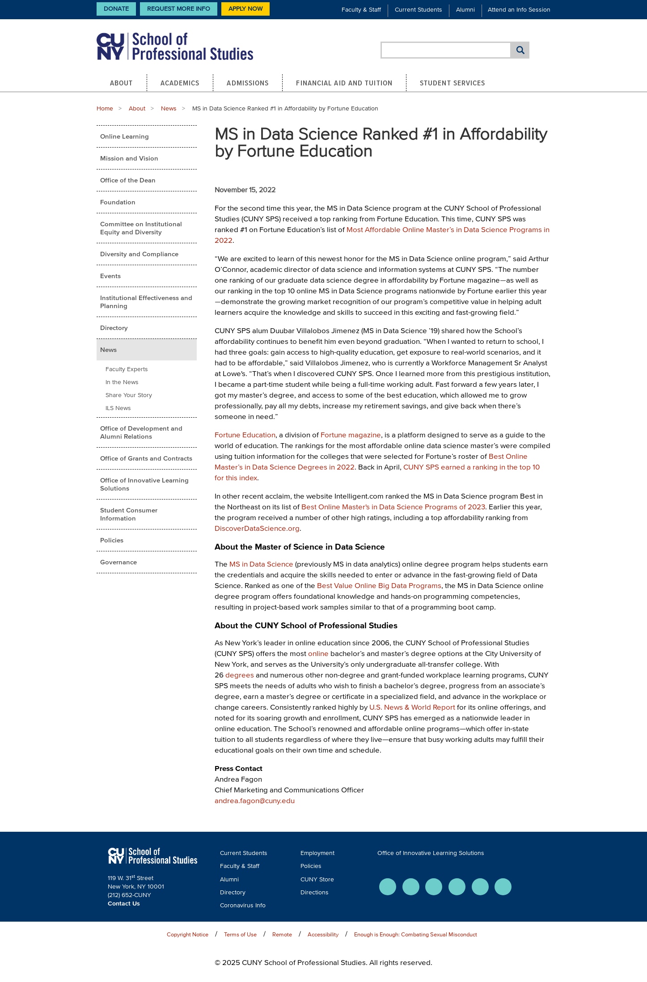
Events (110, 275)
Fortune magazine (351, 434)
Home (105, 108)
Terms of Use (240, 934)
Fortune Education (245, 434)
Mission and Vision (129, 158)
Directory (114, 327)
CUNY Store (317, 879)
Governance (118, 562)
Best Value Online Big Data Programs (379, 585)
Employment (317, 853)
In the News (122, 382)
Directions (314, 892)
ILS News (118, 408)
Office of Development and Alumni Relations (141, 432)
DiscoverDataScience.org (257, 528)
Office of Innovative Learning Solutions (144, 484)
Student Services (453, 83)
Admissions (248, 83)
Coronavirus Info (243, 905)
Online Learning (124, 136)
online (318, 653)
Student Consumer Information (128, 514)
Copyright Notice (187, 934)
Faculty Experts (127, 369)
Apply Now (245, 8)
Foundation (117, 202)
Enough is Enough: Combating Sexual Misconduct (415, 934)
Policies (111, 540)
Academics (180, 83)
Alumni (465, 9)
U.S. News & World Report (412, 707)
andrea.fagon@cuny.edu (255, 800)
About (121, 83)
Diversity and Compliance (139, 254)
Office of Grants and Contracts (146, 458)
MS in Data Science (261, 563)
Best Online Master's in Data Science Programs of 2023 (393, 506)
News (169, 108)
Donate (116, 8)
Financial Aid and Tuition (344, 83)
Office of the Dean (128, 180)
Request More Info (178, 8)
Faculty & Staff (361, 9)
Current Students (418, 9)
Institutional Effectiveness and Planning (146, 301)
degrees (239, 674)
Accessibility (323, 934)
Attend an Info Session (519, 9)
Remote (282, 934)
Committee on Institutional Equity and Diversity (141, 228)
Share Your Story (129, 395)
